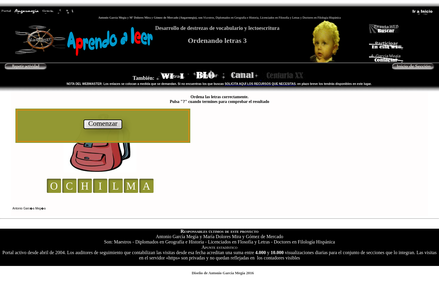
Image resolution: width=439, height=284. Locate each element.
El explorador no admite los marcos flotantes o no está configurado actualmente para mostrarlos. (219, 154)
